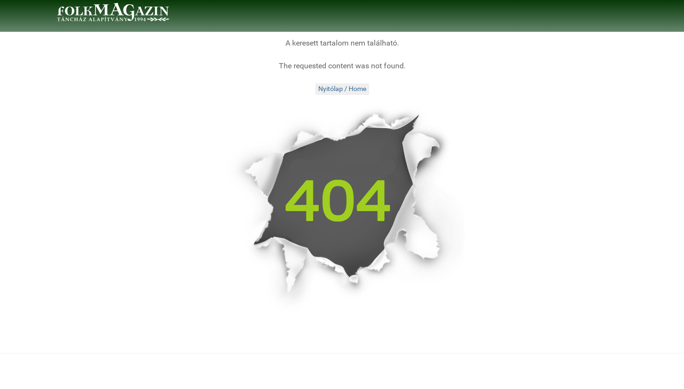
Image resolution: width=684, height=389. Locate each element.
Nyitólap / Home (342, 89)
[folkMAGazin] (113, 12)
